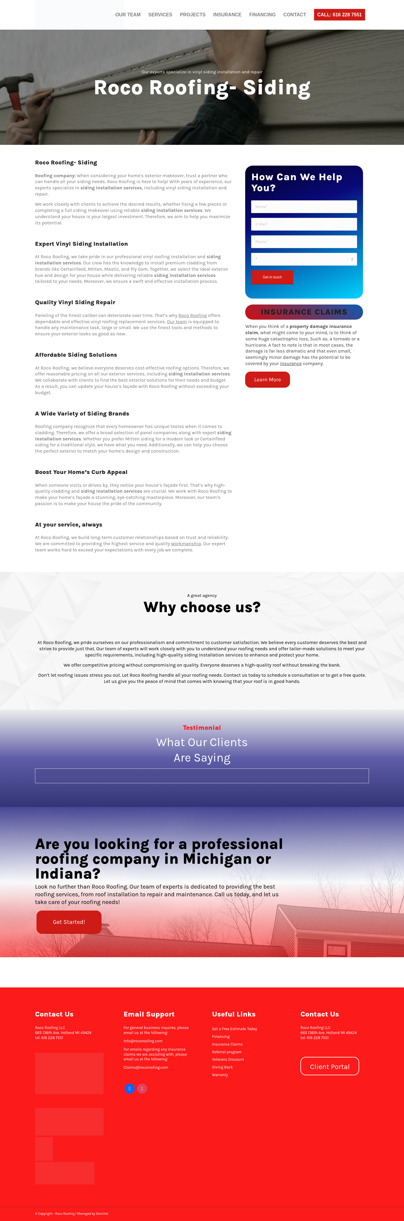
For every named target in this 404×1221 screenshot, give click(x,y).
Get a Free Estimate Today (234, 1029)
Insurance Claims (227, 1044)
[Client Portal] (329, 1066)
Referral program (227, 1052)
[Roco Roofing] (79, 15)
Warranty (220, 1075)
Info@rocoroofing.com (143, 1041)
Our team (177, 321)
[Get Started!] (69, 922)
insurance (291, 363)
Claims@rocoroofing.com (145, 1067)
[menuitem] (127, 15)
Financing (220, 1036)
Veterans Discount (228, 1059)
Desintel (102, 1214)
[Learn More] (267, 380)
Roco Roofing (192, 315)
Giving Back (222, 1067)
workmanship (186, 543)
